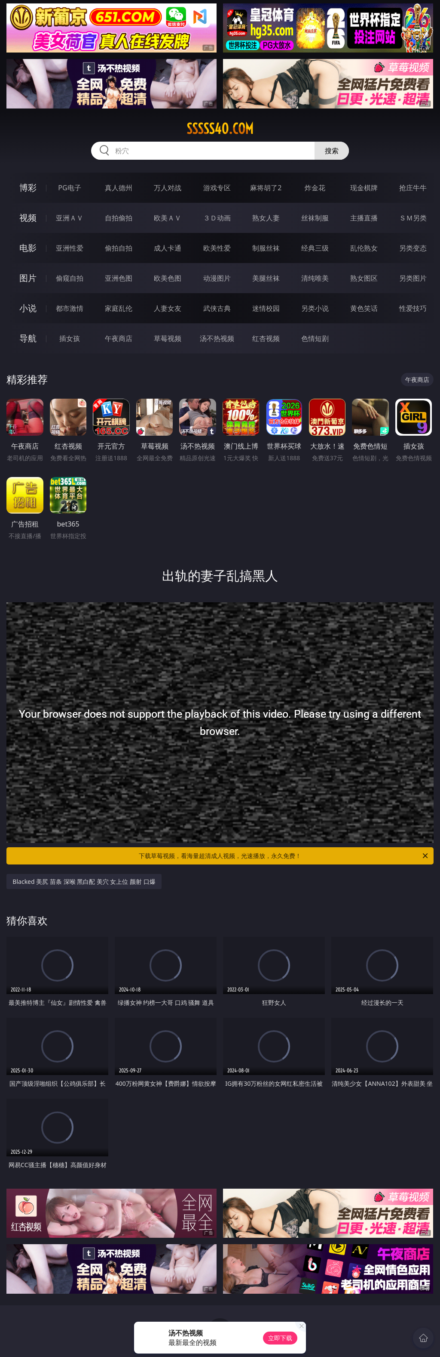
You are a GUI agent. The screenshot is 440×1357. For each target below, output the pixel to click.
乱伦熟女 (364, 248)
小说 (28, 308)
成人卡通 (167, 248)
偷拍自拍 (118, 248)
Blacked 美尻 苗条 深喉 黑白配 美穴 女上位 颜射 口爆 (83, 881)
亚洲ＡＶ (69, 218)
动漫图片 (217, 278)
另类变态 (413, 248)
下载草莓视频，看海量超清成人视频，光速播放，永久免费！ (284, 856)
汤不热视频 (217, 338)
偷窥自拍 (69, 278)
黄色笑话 (364, 308)
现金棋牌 (364, 187)
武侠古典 (217, 308)
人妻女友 (167, 308)
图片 (28, 278)
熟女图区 (364, 278)
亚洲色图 (118, 278)
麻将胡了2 (265, 187)
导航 (28, 338)
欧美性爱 (217, 248)
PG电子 (69, 187)
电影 (28, 248)
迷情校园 (266, 308)
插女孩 (69, 338)
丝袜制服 (315, 218)
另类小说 (315, 308)
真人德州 (118, 187)
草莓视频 (167, 338)
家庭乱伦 (118, 308)
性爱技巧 (413, 308)
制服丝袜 (266, 248)
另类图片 (413, 278)
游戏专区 (217, 187)
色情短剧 (315, 338)
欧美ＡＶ (167, 218)
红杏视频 (266, 338)
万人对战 (167, 187)
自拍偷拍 (118, 218)
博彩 (28, 187)
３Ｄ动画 (217, 218)
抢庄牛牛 (413, 187)
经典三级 (315, 248)
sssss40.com (220, 128)
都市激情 (69, 308)
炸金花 (315, 187)
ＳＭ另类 (413, 218)
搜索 (332, 150)
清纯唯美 (315, 278)
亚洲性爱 (69, 248)
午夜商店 (118, 338)
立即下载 (280, 1338)
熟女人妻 (266, 218)
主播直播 (364, 218)
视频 (28, 217)
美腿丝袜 (266, 278)
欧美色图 (167, 278)
